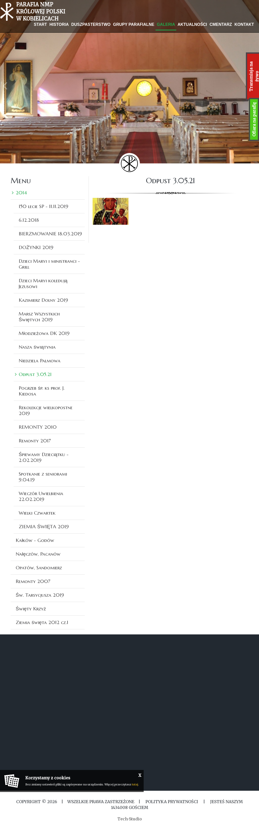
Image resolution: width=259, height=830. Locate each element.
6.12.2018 (29, 220)
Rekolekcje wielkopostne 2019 (46, 410)
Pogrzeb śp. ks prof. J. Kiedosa (41, 391)
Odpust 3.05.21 (35, 374)
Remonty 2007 (33, 581)
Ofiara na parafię (253, 119)
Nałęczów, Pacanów (38, 554)
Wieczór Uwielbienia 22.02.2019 (41, 496)
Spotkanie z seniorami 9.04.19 (43, 477)
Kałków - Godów (35, 540)
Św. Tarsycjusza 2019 (40, 595)
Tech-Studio (129, 818)
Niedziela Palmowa (39, 360)
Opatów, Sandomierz (39, 567)
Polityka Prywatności (171, 801)
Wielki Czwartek (37, 513)
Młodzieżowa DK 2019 (44, 333)
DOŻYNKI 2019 (36, 247)
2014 (21, 193)
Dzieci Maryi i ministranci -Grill (49, 264)
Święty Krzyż (31, 609)
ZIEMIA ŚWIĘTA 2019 (44, 526)
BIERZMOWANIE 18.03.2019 (50, 234)
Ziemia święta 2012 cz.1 (42, 622)
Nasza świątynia (37, 347)
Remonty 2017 (35, 441)
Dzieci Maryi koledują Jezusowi (43, 283)
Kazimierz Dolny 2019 (43, 300)
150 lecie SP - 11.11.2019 (43, 206)
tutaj (135, 784)
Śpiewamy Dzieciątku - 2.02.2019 (44, 457)
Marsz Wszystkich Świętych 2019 (39, 317)
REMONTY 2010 (38, 427)
